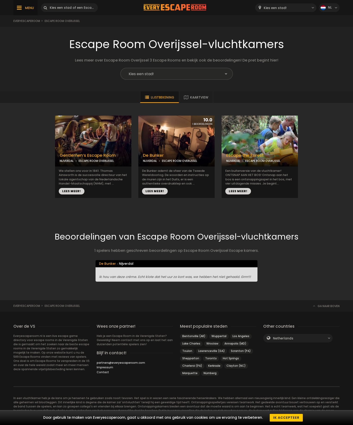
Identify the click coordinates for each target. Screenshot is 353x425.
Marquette (190, 373)
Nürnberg (210, 373)
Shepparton (190, 358)
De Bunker (153, 155)
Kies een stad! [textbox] (275, 8)
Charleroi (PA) (192, 366)
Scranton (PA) (241, 351)
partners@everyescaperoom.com (121, 363)
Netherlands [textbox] (283, 338)
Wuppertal (218, 336)
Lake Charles (191, 343)
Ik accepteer (286, 417)
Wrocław (212, 343)
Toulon (187, 351)
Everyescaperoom (26, 21)
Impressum (105, 367)
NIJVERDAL (67, 161)
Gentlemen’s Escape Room (88, 155)
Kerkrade (214, 366)
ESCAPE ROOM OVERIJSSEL (96, 161)
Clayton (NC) (236, 366)
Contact (103, 372)
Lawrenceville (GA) (211, 351)
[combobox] (285, 7)
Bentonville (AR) (193, 336)
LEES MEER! (71, 191)
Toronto (211, 358)
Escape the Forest (245, 155)
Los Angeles (240, 336)
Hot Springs (231, 358)
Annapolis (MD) (235, 343)
